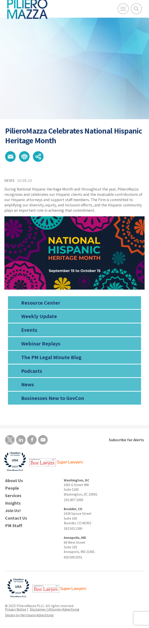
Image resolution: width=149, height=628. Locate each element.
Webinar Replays (40, 343)
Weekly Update (39, 316)
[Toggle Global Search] (136, 8)
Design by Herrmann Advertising (29, 615)
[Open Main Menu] (123, 8)
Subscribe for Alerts (126, 439)
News (27, 384)
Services (13, 495)
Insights (13, 503)
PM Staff (13, 525)
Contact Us (16, 518)
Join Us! (13, 510)
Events (29, 329)
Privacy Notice (15, 609)
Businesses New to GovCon (52, 398)
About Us (14, 480)
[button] (10, 156)
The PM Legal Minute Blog (51, 357)
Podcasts (31, 370)
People (12, 488)
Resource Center (40, 302)
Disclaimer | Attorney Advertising (54, 609)
